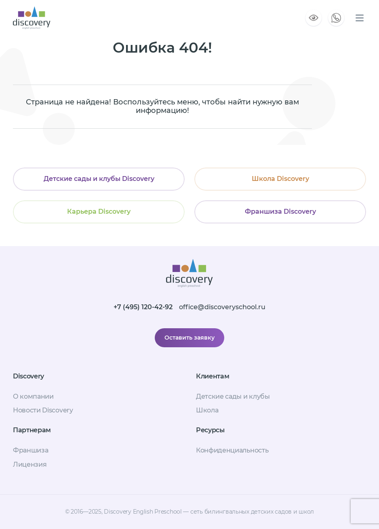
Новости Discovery (43, 410)
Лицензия (29, 464)
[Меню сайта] (359, 18)
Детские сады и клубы (233, 396)
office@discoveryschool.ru (222, 307)
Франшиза (30, 450)
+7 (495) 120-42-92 (143, 307)
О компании (33, 396)
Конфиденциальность (232, 450)
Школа (207, 410)
